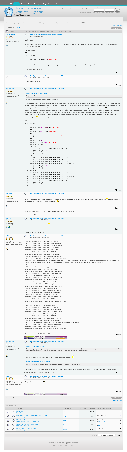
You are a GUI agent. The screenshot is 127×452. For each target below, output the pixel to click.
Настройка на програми (22, 417)
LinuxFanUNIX (10, 34)
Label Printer (20, 411)
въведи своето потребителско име (94, 8)
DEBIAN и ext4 (20, 419)
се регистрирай (114, 8)
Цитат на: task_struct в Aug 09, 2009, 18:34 (37, 361)
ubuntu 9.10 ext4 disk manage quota (27, 424)
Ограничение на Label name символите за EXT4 (46, 34)
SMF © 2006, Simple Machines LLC (70, 442)
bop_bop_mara (10, 88)
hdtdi (65, 425)
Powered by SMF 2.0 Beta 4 (55, 442)
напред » (119, 25)
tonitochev (100, 417)
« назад (113, 25)
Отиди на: (94, 435)
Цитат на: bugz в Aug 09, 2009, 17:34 (36, 93)
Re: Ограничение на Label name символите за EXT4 (47, 76)
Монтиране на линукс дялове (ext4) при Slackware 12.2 (33, 415)
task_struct (9, 193)
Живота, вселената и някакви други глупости (27, 421)
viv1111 (66, 416)
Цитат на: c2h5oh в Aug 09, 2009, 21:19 (36, 346)
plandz (65, 429)
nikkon (65, 412)
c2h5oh (8, 235)
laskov (99, 412)
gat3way (8, 218)
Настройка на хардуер (22, 412)
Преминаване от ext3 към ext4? (26, 428)
